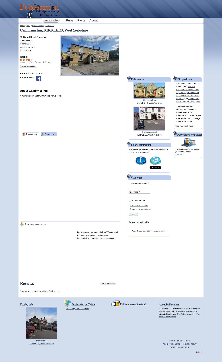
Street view (49, 134)
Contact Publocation (179, 347)
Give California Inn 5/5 (32, 60)
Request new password (140, 209)
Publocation (31, 134)
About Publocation (172, 344)
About (93, 20)
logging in (81, 238)
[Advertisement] (132, 8)
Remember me (138, 200)
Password (134, 192)
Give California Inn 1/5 (21, 60)
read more (179, 154)
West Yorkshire (37, 26)
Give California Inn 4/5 (29, 60)
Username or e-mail (139, 183)
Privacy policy (189, 344)
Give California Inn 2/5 (24, 60)
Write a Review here (51, 291)
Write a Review (28, 66)
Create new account (139, 205)
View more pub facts (184, 126)
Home (22, 26)
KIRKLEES (49, 26)
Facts (81, 20)
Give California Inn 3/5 (26, 60)
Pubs (69, 20)
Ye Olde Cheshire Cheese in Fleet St (187, 89)
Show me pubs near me (35, 224)
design (199, 352)
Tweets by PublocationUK (77, 308)
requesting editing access (99, 235)
